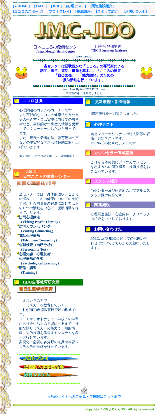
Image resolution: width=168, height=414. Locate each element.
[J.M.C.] (40, 6)
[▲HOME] (21, 6)
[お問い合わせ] (135, 11)
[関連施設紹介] (102, 6)
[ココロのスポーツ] (28, 11)
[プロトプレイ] (59, 11)
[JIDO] (56, 6)
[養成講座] (83, 11)
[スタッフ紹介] (107, 11)
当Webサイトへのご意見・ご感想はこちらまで (84, 396)
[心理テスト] (76, 6)
